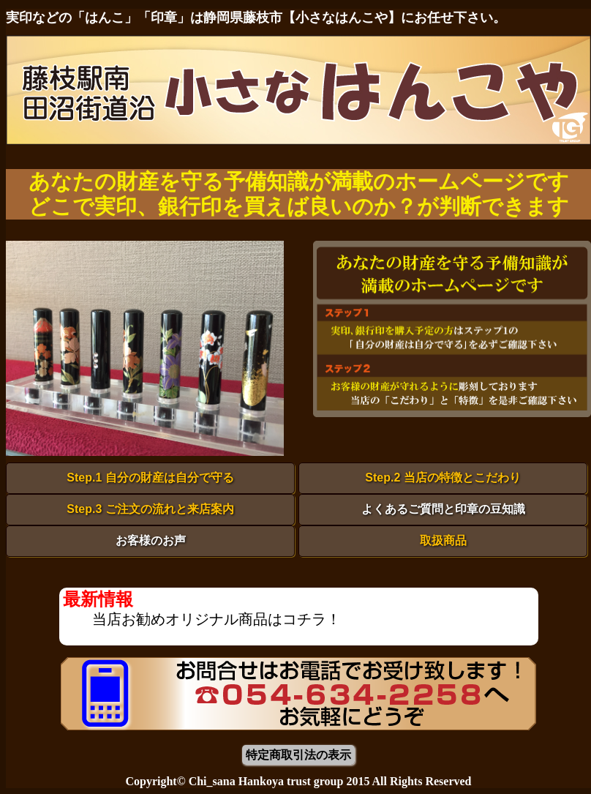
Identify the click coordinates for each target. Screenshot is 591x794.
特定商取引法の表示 (298, 755)
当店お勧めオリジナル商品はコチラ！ (216, 619)
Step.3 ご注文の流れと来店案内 (150, 509)
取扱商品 (443, 540)
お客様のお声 (151, 540)
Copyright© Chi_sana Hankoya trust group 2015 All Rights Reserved (298, 781)
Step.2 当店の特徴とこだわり (442, 477)
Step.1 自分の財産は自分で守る (150, 477)
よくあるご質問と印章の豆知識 (443, 509)
